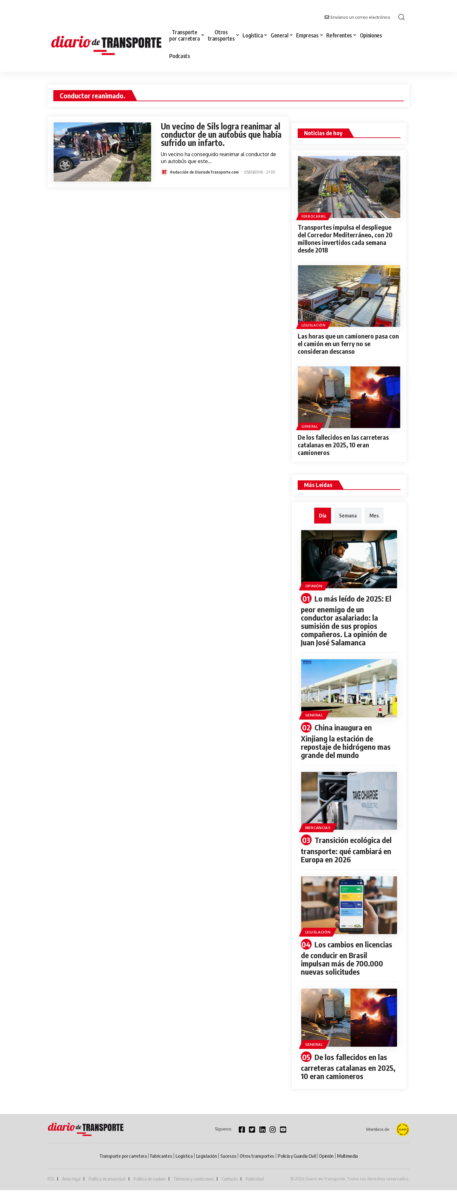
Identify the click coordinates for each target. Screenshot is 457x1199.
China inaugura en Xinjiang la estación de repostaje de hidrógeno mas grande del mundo (346, 741)
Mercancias (318, 827)
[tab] (322, 516)
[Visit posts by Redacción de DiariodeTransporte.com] (164, 171)
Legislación (313, 325)
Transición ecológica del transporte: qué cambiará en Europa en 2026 (346, 849)
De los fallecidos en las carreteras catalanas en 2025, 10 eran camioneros (343, 444)
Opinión (313, 585)
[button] (401, 17)
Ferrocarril (313, 216)
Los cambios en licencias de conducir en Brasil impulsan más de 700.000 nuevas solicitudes (346, 958)
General (309, 426)
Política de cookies (149, 1179)
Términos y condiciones (193, 1179)
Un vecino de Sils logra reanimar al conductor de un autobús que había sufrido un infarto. (221, 134)
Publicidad (255, 1179)
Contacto (229, 1179)
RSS (51, 1179)
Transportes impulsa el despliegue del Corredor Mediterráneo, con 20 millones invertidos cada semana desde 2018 (345, 238)
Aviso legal (71, 1179)
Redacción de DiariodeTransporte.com (204, 172)
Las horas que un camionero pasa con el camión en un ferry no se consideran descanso (348, 343)
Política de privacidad (107, 1179)
